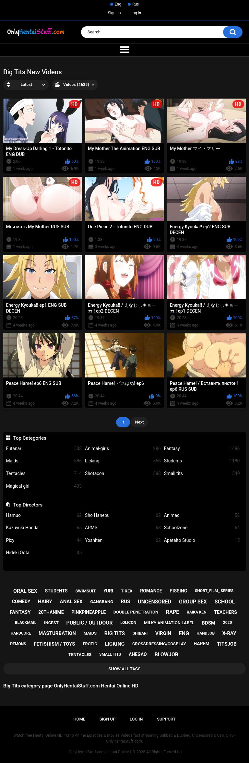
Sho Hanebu (123, 515)
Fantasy (202, 448)
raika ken (197, 612)
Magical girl (44, 486)
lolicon (128, 622)
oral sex (25, 591)
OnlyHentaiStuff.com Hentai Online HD (102, 752)
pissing (178, 590)
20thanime (51, 612)
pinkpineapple (88, 612)
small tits (110, 654)
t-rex (126, 591)
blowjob (166, 654)
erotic (90, 643)
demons (18, 644)
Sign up (114, 13)
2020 (227, 622)
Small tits (202, 473)
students (56, 590)
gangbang (101, 601)
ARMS (123, 528)
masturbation (57, 633)
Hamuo (44, 515)
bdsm (208, 623)
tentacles (79, 654)
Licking (123, 461)
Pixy (44, 540)
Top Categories (29, 438)
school (225, 602)
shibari (140, 633)
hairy (45, 601)
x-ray (229, 633)
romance (151, 590)
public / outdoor (89, 623)
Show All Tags (125, 668)
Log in (136, 13)
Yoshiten (123, 540)
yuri (108, 590)
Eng (118, 4)
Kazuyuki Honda (44, 528)
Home (79, 719)
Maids (44, 461)
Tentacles (44, 473)
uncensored (154, 602)
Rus (135, 4)
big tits (114, 633)
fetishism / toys (54, 644)
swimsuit (85, 591)
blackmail (25, 622)
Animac (202, 515)
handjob (206, 633)
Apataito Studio (202, 540)
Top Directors (27, 505)
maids (90, 633)
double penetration (136, 612)
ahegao (138, 654)
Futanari (44, 448)
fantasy (20, 612)
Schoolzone (202, 528)
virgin (163, 633)
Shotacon (123, 473)
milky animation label (169, 622)
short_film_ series (214, 591)
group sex (193, 602)
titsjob (227, 644)
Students (202, 461)
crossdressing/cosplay (159, 643)
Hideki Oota (44, 552)
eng (184, 633)
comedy (21, 601)
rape (172, 612)
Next (139, 422)
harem (201, 643)
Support (166, 719)
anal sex (71, 601)
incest (51, 622)
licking (114, 644)
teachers (225, 612)
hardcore (21, 633)
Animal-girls (123, 448)
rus (125, 601)
